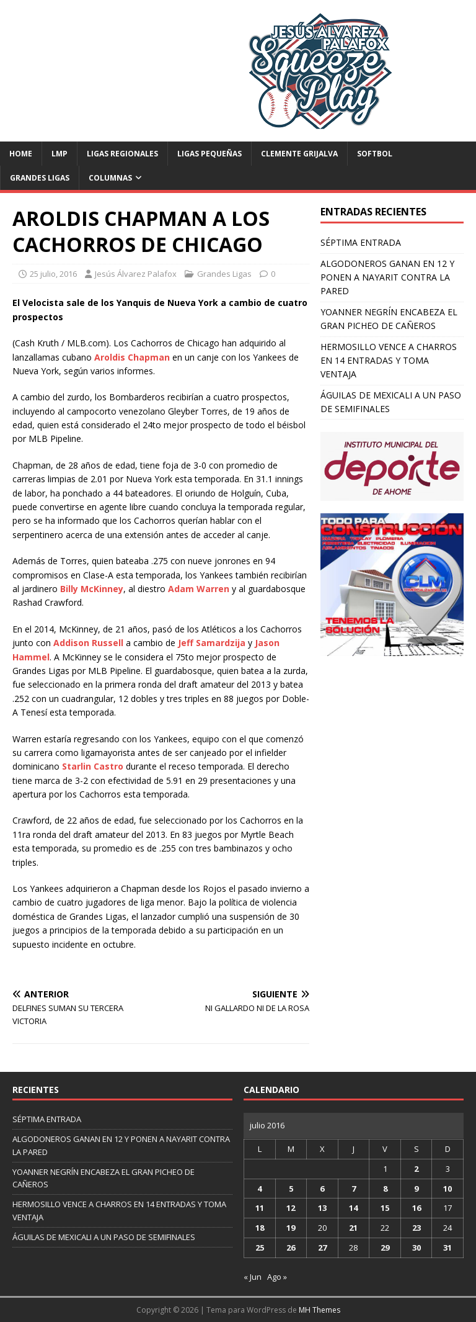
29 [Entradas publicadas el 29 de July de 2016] (385, 1247)
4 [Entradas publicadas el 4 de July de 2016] (259, 1188)
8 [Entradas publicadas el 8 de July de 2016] (385, 1188)
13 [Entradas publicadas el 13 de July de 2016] (322, 1207)
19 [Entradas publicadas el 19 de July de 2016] (290, 1227)
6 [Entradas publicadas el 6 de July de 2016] (322, 1188)
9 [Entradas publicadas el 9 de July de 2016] (416, 1188)
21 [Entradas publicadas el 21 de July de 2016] (353, 1227)
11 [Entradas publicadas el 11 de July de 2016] (259, 1207)
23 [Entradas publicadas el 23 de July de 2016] (416, 1227)
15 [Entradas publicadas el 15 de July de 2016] (385, 1207)
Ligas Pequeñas (209, 153)
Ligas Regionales (122, 153)
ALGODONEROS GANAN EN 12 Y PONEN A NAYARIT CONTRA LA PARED (387, 277)
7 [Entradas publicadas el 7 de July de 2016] (353, 1188)
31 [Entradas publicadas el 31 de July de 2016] (447, 1247)
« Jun (253, 1276)
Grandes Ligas (39, 178)
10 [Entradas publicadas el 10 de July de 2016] (447, 1188)
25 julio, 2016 (53, 273)
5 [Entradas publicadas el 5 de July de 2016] (291, 1188)
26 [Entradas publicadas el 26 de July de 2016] (290, 1247)
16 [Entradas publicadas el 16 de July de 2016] (416, 1207)
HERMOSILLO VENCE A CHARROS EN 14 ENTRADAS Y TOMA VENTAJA (388, 360)
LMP (59, 153)
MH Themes (319, 1310)
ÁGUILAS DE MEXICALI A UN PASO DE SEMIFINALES (103, 1237)
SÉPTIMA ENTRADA (360, 242)
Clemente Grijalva (299, 153)
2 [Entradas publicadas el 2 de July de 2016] (416, 1168)
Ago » (277, 1276)
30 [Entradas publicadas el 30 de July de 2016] (416, 1247)
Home (20, 153)
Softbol (374, 153)
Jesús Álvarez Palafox (136, 273)
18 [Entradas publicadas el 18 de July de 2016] (259, 1227)
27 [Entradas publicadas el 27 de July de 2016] (322, 1247)
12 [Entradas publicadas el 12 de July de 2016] (290, 1207)
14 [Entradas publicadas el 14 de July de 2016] (353, 1207)
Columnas (110, 178)
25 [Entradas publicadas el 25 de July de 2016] (259, 1247)
